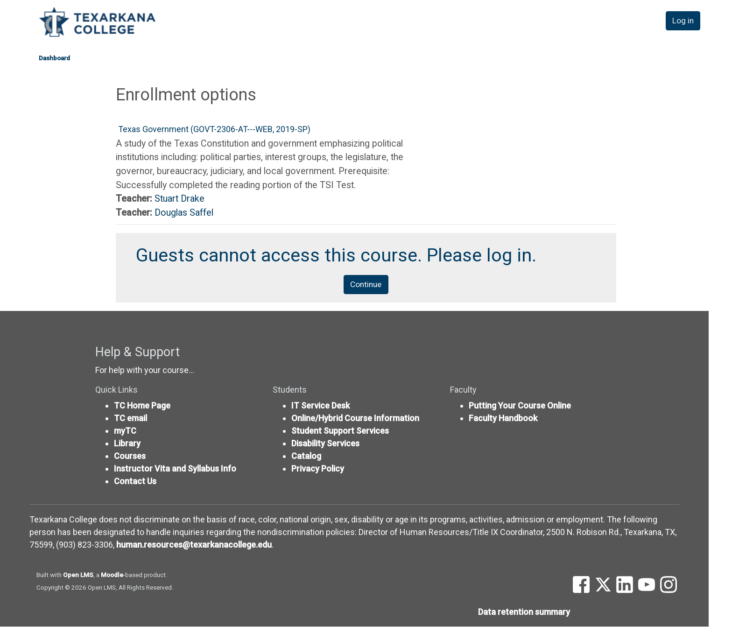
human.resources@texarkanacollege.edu (194, 545)
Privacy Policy (317, 469)
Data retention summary (524, 612)
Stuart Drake (179, 198)
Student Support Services (340, 431)
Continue (366, 284)
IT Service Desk (320, 406)
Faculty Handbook (503, 418)
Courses (130, 456)
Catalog (306, 456)
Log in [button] (684, 23)
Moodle (112, 575)
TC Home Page (142, 406)
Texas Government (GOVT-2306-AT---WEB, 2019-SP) (214, 129)
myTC (125, 431)
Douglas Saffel (184, 212)
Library (127, 444)
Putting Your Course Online (520, 406)
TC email (130, 418)
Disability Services (325, 444)
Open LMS (78, 575)
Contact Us (135, 481)
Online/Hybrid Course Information (355, 418)
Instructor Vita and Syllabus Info (175, 469)
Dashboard (54, 58)
